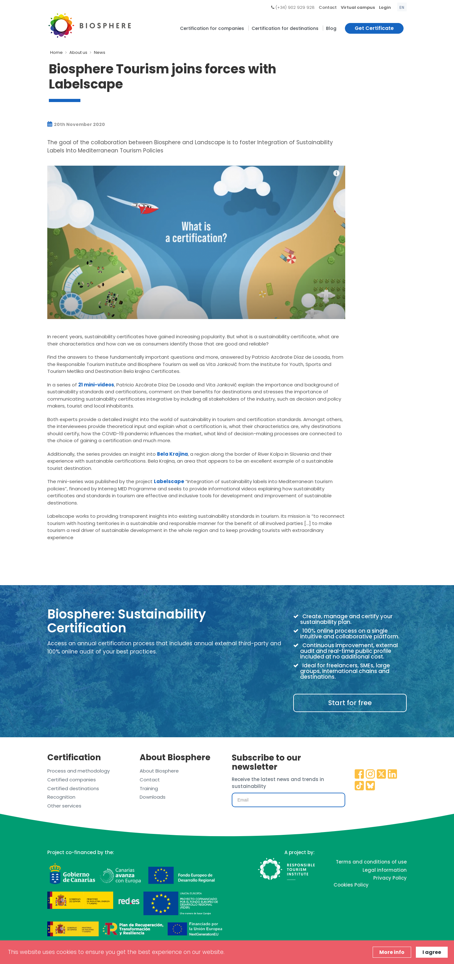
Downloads (153, 797)
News (99, 52)
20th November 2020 (76, 124)
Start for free (350, 702)
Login (385, 7)
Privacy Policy (390, 878)
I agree (431, 952)
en (402, 7)
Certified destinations (73, 788)
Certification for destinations (285, 28)
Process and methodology (78, 770)
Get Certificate (374, 28)
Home (56, 52)
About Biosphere (159, 770)
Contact (328, 7)
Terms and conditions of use (371, 861)
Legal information (385, 870)
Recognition (61, 797)
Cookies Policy (351, 884)
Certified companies (71, 779)
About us (78, 52)
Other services (64, 805)
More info (392, 952)
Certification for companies (212, 28)
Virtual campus (358, 7)
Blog (331, 28)
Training (149, 788)
